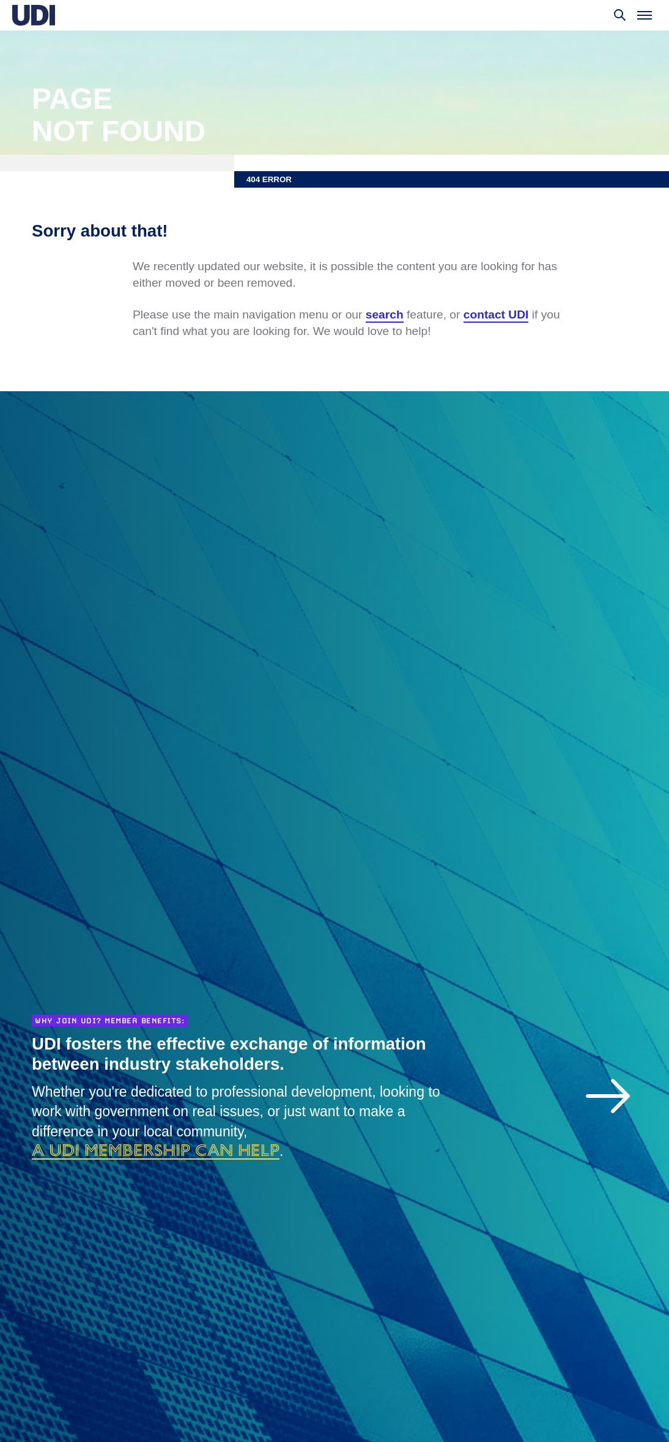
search (385, 314)
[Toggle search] (620, 15)
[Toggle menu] (644, 15)
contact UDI (496, 314)
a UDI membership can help (155, 1149)
